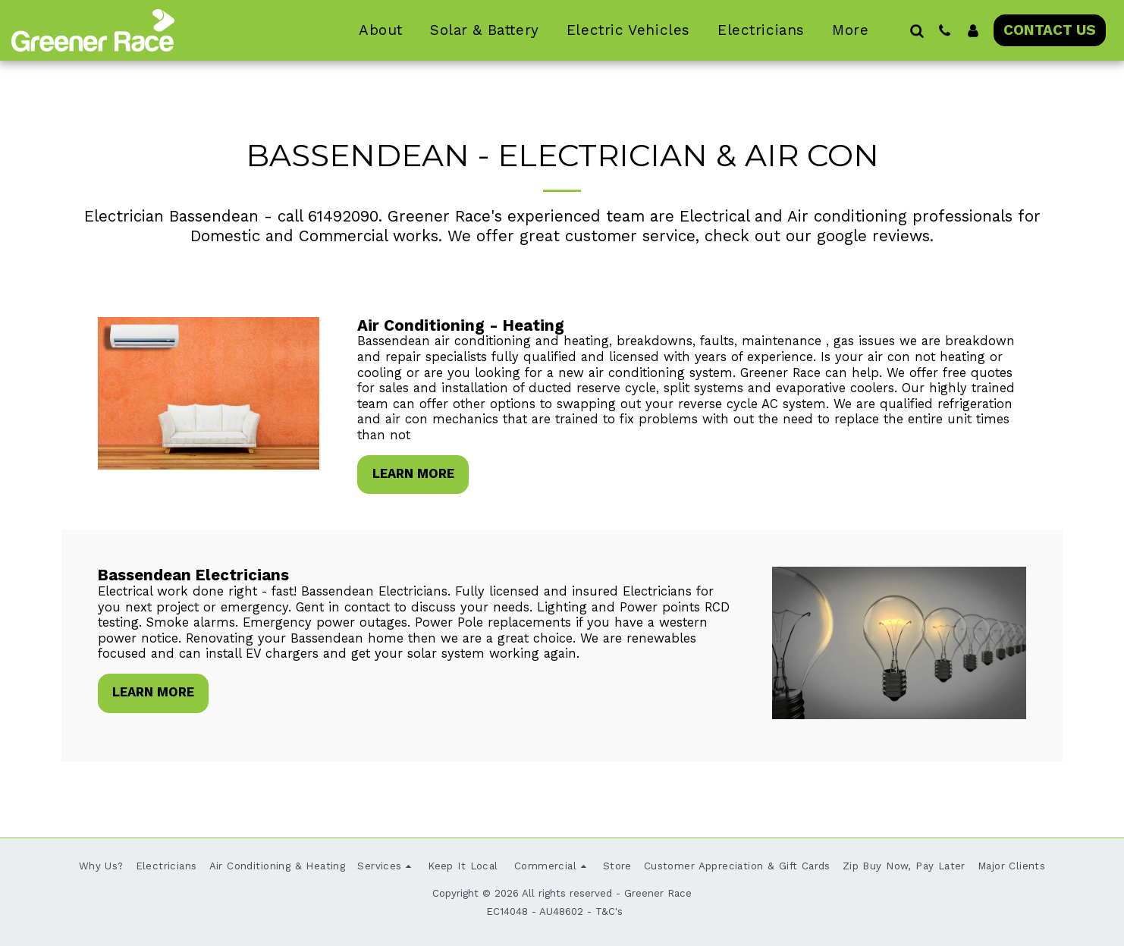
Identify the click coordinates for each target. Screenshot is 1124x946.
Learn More (413, 474)
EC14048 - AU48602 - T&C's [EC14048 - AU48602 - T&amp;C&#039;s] (554, 911)
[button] (916, 30)
